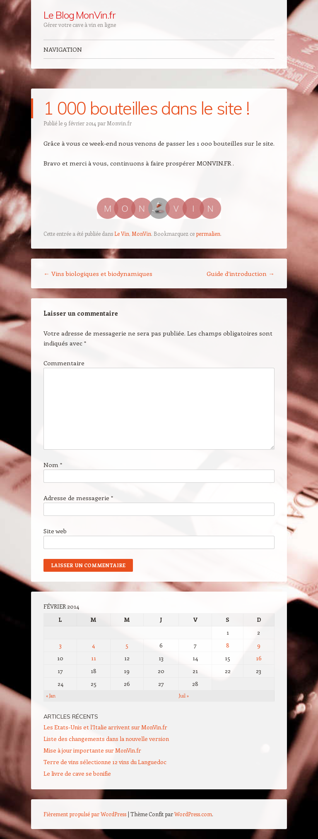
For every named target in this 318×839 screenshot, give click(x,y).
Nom (52, 464)
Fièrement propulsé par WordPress (84, 813)
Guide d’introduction (241, 273)
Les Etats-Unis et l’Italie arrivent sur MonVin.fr (105, 727)
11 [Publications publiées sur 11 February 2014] (93, 658)
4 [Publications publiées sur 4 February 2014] (93, 645)
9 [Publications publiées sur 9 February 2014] (258, 645)
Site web (55, 531)
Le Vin (121, 233)
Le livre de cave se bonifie (77, 773)
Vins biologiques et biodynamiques (97, 273)
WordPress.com (193, 813)
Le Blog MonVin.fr (79, 15)
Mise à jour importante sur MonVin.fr (92, 750)
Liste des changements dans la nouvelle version (106, 739)
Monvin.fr (119, 123)
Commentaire (63, 363)
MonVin (141, 233)
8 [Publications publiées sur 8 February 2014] (227, 645)
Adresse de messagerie (78, 498)
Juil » (184, 696)
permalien (208, 233)
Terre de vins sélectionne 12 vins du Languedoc (104, 762)
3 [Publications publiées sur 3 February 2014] (60, 645)
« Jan (50, 696)
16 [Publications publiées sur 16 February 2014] (259, 658)
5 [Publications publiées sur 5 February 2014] (126, 645)
